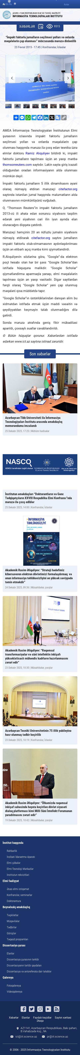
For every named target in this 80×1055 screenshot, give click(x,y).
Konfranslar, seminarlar (19, 895)
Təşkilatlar (12, 915)
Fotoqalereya (14, 985)
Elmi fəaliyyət (11, 881)
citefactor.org (68, 189)
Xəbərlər (13, 1017)
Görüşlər (11, 933)
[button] (68, 78)
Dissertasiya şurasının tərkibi (23, 959)
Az (4, 4)
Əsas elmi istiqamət (18, 889)
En (7, 4)
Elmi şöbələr (13, 862)
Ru (10, 4)
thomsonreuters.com (17, 165)
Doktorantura (14, 901)
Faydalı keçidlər (42, 1017)
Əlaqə (40, 1020)
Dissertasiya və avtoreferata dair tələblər (29, 971)
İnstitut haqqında (13, 842)
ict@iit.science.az (26, 1036)
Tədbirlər (12, 927)
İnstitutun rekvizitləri (18, 874)
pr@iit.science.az (57, 1036)
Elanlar (10, 953)
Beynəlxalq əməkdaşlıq (16, 907)
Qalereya (8, 977)
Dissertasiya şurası (14, 945)
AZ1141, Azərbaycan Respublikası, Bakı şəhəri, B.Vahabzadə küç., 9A (49, 1030)
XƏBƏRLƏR (27, 26)
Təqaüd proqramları (17, 939)
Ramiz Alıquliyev (37, 153)
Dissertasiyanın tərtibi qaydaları (24, 965)
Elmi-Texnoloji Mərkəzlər (20, 868)
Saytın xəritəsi (63, 1017)
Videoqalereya (14, 991)
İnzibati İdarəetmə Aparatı (21, 856)
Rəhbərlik (12, 850)
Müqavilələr (13, 921)
